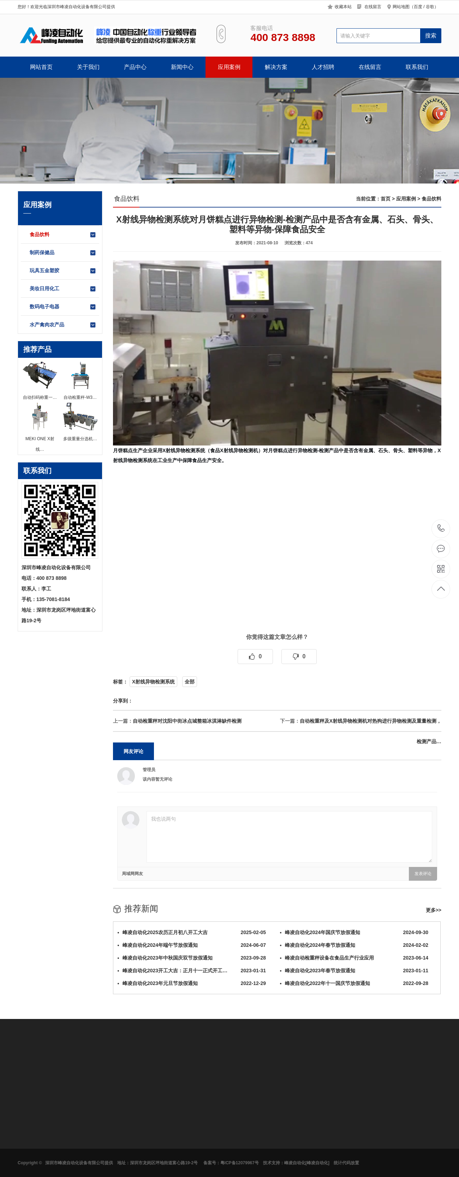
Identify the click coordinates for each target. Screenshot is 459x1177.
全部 (190, 681)
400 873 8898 (441, 528)
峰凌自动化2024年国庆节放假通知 (354, 932)
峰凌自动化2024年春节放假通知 (354, 945)
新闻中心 (182, 67)
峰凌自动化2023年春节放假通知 (354, 970)
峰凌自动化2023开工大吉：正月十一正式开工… (192, 970)
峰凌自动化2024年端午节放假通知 (192, 945)
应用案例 (229, 67)
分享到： (123, 701)
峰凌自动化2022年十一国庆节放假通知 (354, 983)
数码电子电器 (63, 306)
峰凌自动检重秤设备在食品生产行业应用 (354, 957)
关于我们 (88, 67)
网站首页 (41, 67)
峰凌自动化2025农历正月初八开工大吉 (192, 932)
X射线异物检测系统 (153, 681)
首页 (386, 199)
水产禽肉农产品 (63, 324)
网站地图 (401, 6)
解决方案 (276, 67)
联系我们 (417, 67)
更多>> (433, 910)
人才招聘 (323, 67)
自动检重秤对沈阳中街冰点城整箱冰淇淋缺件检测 (187, 721)
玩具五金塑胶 (63, 270)
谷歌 (430, 6)
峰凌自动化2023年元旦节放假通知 (192, 983)
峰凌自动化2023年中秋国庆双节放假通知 (192, 957)
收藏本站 (343, 6)
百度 (418, 6)
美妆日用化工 (63, 288)
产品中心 (135, 67)
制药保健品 (63, 252)
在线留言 (372, 6)
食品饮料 (63, 234)
